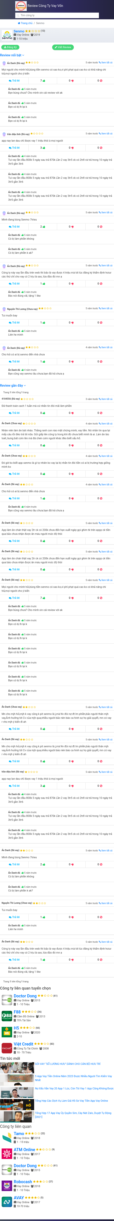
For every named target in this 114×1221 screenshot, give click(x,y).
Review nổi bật (12, 55)
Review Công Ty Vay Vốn (39, 6)
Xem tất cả (105, 62)
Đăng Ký (11, 47)
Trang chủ (25, 23)
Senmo (19, 31)
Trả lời (14, 80)
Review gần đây (13, 385)
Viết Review (63, 47)
